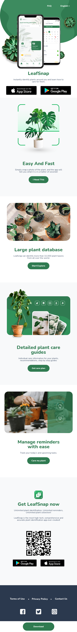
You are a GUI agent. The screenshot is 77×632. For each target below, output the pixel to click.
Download (38, 626)
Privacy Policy (40, 599)
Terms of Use (17, 598)
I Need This (38, 179)
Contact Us (61, 598)
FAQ (49, 5)
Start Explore (38, 265)
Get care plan (38, 368)
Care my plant (38, 460)
